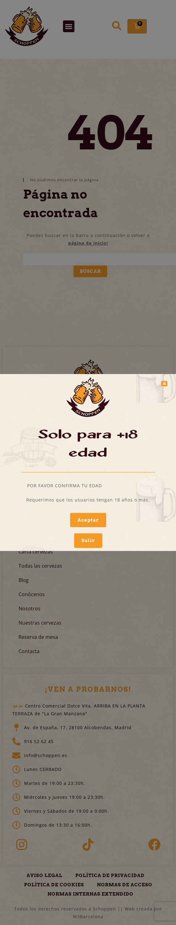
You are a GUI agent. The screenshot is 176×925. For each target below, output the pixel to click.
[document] (88, 462)
